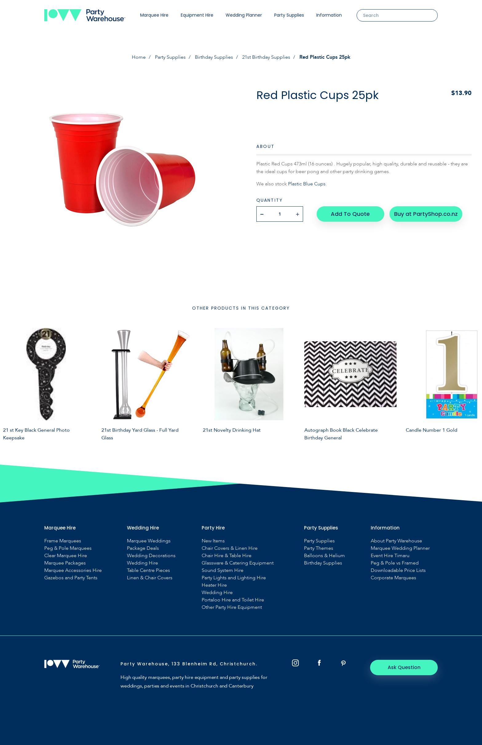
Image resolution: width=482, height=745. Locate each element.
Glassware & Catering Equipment (238, 563)
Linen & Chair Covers (149, 578)
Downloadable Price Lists (398, 570)
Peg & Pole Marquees (68, 548)
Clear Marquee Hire (65, 556)
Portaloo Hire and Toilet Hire (233, 600)
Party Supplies (289, 15)
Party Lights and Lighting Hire (234, 578)
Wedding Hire (142, 563)
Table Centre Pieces (148, 570)
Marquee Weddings (149, 541)
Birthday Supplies (214, 57)
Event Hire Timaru (390, 556)
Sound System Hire (222, 570)
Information (329, 15)
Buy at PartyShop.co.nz (426, 214)
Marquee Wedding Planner (400, 548)
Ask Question (404, 667)
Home (139, 57)
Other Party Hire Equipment (232, 607)
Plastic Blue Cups (307, 183)
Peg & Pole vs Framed (395, 563)
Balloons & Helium (324, 556)
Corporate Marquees (393, 578)
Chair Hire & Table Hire (226, 556)
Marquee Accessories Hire (73, 570)
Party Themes (318, 548)
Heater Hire (214, 585)
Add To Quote (350, 214)
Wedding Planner (244, 15)
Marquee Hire (154, 15)
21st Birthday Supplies (266, 57)
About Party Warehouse (396, 541)
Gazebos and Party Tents (70, 578)
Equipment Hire (197, 15)
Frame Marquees (62, 541)
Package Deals (143, 548)
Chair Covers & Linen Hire (230, 548)
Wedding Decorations (151, 556)
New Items (213, 541)
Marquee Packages (65, 563)
